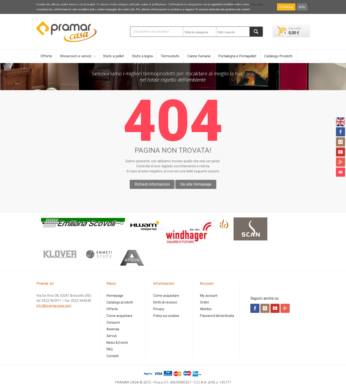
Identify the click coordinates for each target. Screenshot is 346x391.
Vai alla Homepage (195, 184)
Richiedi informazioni (152, 184)
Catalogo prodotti (119, 302)
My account (208, 296)
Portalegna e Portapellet (237, 56)
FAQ (109, 349)
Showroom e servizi (75, 56)
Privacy (158, 309)
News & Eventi (117, 342)
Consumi (113, 322)
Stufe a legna (142, 56)
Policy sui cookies (166, 316)
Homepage (114, 296)
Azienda (112, 329)
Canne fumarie (199, 56)
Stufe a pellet (113, 56)
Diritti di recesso (165, 302)
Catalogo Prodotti (278, 56)
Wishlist (205, 309)
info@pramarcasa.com (53, 306)
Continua (286, 7)
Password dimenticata (217, 316)
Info (302, 7)
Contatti (112, 356)
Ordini (204, 302)
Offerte (46, 56)
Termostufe (170, 56)
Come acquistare (119, 316)
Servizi (111, 336)
